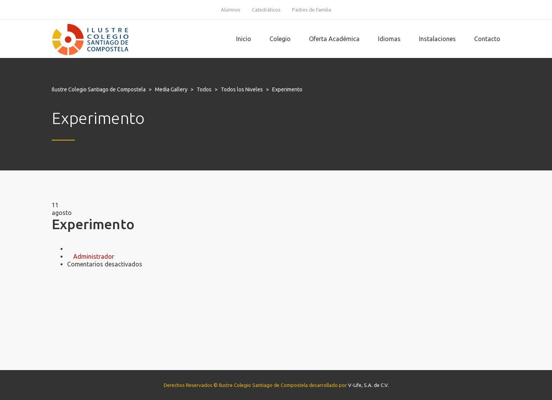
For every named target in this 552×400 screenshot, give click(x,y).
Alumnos (230, 9)
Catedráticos (266, 9)
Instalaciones (437, 38)
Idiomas (389, 38)
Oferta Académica (334, 38)
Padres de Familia (311, 9)
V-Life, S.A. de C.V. (368, 385)
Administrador (93, 256)
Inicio (243, 38)
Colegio (280, 38)
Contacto (487, 38)
